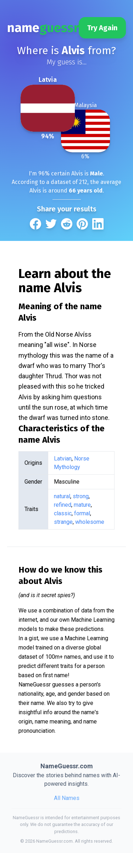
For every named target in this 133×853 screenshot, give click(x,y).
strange (63, 521)
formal (82, 513)
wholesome (89, 521)
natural (62, 496)
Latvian (63, 458)
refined (62, 504)
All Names (66, 798)
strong (81, 496)
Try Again (102, 27)
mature (82, 504)
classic (63, 513)
